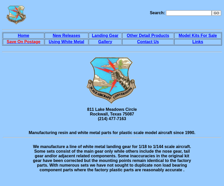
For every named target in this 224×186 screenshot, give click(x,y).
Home (23, 35)
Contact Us (148, 42)
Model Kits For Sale (198, 35)
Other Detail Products (148, 35)
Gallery (105, 42)
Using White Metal (66, 42)
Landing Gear (105, 35)
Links (197, 42)
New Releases (66, 35)
